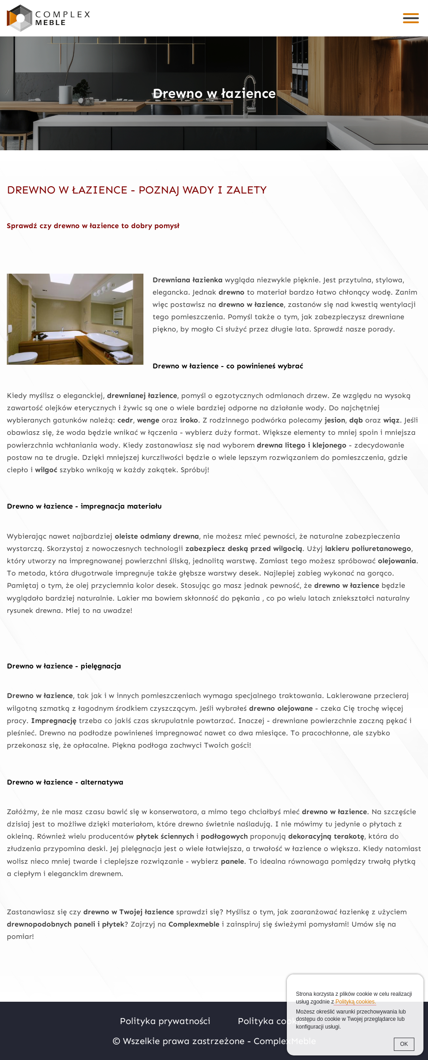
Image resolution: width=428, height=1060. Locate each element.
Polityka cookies (273, 1020)
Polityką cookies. (355, 1002)
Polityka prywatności (165, 1020)
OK (404, 1044)
